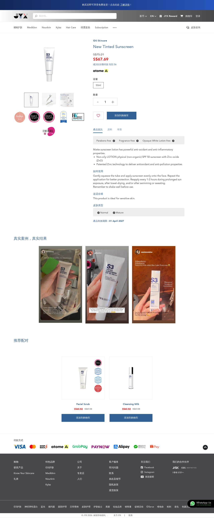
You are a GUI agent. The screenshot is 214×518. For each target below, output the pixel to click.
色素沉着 (186, 507)
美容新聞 (147, 477)
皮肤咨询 (193, 27)
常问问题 (113, 468)
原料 (110, 130)
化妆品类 (117, 507)
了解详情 (125, 4)
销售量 (128, 507)
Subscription (101, 27)
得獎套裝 (85, 27)
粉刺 (169, 507)
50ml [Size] (98, 85)
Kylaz (58, 27)
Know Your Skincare (24, 473)
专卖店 (80, 473)
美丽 (107, 507)
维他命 (160, 507)
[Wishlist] (98, 116)
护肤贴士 (98, 507)
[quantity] (105, 102)
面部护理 (62, 507)
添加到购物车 (122, 115)
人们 (79, 479)
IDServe (150, 507)
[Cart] (122, 116)
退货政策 (113, 490)
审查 (119, 130)
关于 (79, 468)
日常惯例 (74, 507)
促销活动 (139, 507)
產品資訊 (97, 130)
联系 (111, 473)
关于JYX (117, 516)
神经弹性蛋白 (31, 507)
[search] (36, 16)
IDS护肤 (18, 27)
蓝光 (43, 507)
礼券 (16, 479)
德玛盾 (51, 507)
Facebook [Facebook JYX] (147, 468)
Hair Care (71, 27)
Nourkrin (46, 27)
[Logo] (21, 15)
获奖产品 (18, 468)
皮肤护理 (86, 507)
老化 (176, 507)
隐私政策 (113, 485)
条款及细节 (115, 479)
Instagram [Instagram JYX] (147, 472)
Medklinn (32, 27)
